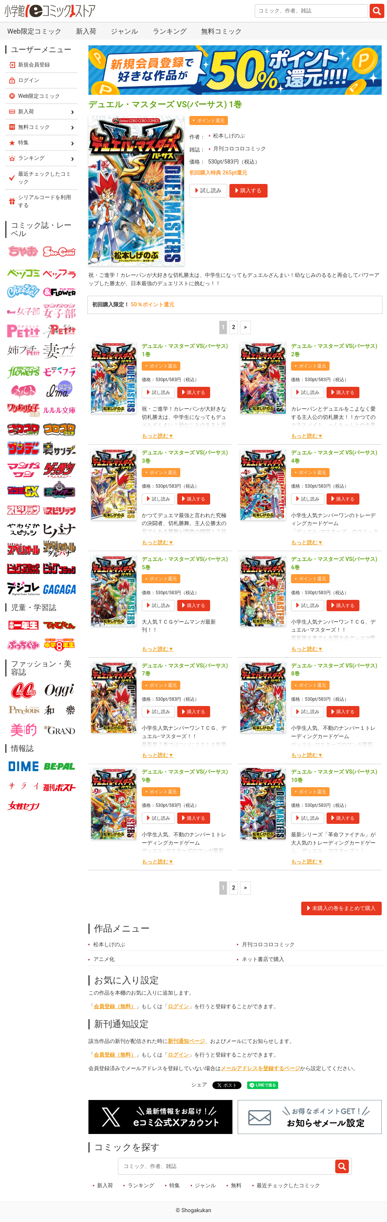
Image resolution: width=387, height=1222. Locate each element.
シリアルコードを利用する (44, 201)
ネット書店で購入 (263, 959)
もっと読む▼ (157, 436)
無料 (236, 1185)
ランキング (170, 31)
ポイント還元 (210, 120)
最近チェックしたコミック (288, 1185)
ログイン (178, 1006)
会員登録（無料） (115, 1006)
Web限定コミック (34, 31)
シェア (199, 1084)
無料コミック (221, 31)
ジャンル (124, 31)
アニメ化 (104, 959)
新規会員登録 (34, 65)
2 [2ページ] (233, 327)
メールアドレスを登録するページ (260, 1068)
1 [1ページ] (222, 327)
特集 (174, 1185)
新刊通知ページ (186, 1041)
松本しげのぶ (229, 136)
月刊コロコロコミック (239, 148)
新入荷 (86, 31)
